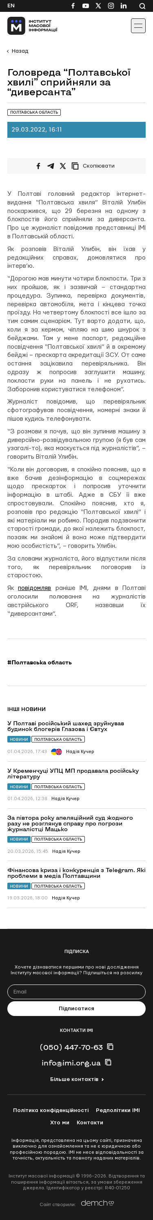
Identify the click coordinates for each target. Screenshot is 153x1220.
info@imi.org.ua (71, 1062)
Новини (19, 739)
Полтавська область (58, 739)
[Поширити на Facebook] (38, 166)
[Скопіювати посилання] (95, 166)
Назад (20, 51)
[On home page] (24, 26)
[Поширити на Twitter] (63, 166)
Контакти (90, 1123)
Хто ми (59, 1123)
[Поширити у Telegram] (50, 166)
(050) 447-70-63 (71, 1047)
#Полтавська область (39, 662)
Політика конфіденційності (51, 1110)
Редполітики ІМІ (118, 1110)
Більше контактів (74, 1079)
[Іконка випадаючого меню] (138, 25)
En (11, 6)
